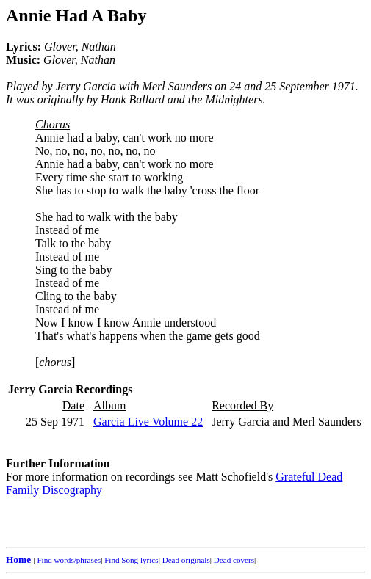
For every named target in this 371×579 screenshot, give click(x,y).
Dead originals (186, 560)
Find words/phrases (69, 560)
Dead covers (234, 560)
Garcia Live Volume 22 (148, 421)
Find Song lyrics (131, 560)
